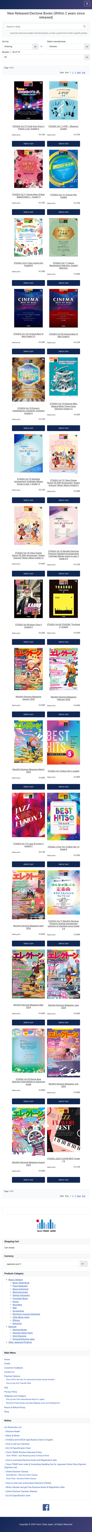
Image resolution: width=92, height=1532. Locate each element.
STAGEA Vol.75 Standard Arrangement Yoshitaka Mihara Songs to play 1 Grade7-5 (28, 481)
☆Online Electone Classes (16, 1471)
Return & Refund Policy (14, 1407)
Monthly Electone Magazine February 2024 (63, 698)
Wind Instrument (20, 1292)
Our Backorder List (12, 1427)
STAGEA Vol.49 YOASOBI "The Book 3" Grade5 (63, 625)
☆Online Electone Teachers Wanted (20, 1491)
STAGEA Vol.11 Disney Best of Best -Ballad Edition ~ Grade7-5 (28, 195)
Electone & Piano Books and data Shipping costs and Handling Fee (33, 1403)
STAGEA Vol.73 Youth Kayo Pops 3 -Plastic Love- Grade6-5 (28, 127)
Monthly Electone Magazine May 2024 (28, 1006)
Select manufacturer (56, 41)
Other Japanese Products (20, 1342)
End (83, 73)
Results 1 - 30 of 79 (11, 52)
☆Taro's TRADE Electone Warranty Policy (23, 1452)
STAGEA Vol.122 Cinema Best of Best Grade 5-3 (28, 335)
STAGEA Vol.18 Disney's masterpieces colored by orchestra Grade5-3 (28, 410)
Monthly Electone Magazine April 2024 (28, 927)
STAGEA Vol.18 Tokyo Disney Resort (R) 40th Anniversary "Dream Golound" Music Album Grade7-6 (28, 555)
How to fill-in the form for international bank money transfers (30, 1379)
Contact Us (9, 1372)
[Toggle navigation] (87, 3)
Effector (16, 1320)
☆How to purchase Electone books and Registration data (30, 1460)
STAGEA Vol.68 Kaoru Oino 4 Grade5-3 (28, 625)
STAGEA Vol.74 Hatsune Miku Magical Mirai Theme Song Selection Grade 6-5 (63, 406)
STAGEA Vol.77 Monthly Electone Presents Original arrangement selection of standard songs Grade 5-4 (63, 925)
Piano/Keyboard (20, 1286)
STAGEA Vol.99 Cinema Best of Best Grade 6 (63, 335)
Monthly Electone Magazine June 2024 (63, 1006)
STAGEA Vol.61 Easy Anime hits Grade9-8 (28, 264)
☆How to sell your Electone (16, 1444)
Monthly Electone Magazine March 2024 (28, 770)
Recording (17, 1305)
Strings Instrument (21, 1295)
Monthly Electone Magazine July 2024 (63, 1085)
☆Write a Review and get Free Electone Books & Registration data (34, 1487)
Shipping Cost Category (15, 1396)
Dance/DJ (17, 1323)
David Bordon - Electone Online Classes (22, 1475)
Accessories (18, 1311)
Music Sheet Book (21, 1283)
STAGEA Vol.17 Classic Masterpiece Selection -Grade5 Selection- (63, 265)
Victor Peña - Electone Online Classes (21, 1479)
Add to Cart (28, 143)
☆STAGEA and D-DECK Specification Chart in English (28, 1440)
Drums (16, 1301)
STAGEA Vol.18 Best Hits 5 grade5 (63, 771)
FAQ (6, 1387)
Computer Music (20, 1298)
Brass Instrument (20, 1289)
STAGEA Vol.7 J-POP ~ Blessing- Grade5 (63, 127)
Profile (7, 1363)
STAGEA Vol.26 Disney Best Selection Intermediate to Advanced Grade (28, 1081)
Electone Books (20, 1330)
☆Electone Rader (12, 1431)
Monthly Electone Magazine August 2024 (28, 1163)
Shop (6, 1411)
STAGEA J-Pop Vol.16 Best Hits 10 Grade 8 (63, 848)
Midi (15, 1308)
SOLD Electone (19, 1336)
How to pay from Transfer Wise (18, 1383)
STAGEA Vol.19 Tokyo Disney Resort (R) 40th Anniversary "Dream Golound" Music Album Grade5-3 (63, 483)
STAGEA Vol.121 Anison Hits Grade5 (63, 196)
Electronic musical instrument (26, 1314)
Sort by (5, 41)
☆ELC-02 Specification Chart (17, 1448)
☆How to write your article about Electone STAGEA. (28, 1483)
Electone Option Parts (23, 1333)
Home (7, 1359)
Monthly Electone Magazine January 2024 (28, 697)
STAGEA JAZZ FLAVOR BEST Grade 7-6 (63, 1159)
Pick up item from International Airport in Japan (25, 1399)
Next (79, 73)
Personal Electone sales (24, 1339)
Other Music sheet (21, 1317)
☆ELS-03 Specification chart (17, 1495)
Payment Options (12, 1376)
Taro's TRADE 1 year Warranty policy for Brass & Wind (27, 1456)
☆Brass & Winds (11, 1435)
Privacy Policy (10, 1392)
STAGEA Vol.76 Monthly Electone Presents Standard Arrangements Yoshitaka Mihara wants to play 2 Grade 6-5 (63, 555)
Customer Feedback (13, 1368)
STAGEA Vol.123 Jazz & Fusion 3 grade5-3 (28, 845)
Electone (12, 1326)
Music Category (15, 1279)
